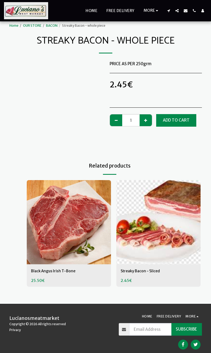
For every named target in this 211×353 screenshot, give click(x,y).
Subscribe (186, 329)
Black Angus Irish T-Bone (54, 271)
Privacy (15, 330)
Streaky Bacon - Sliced (142, 271)
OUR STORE (32, 26)
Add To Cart (176, 120)
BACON (51, 26)
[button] (168, 11)
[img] (69, 222)
